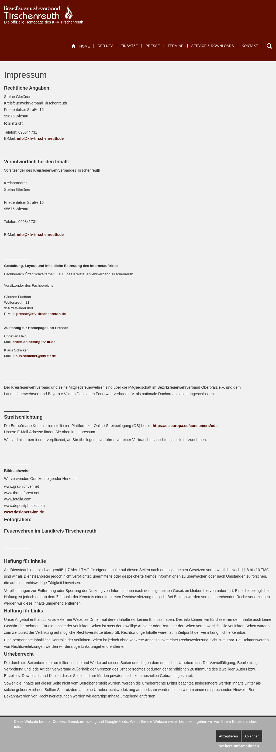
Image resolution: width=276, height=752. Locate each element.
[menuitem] (81, 46)
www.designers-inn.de (24, 512)
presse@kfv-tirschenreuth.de (41, 314)
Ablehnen (251, 736)
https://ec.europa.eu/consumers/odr (185, 426)
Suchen (269, 45)
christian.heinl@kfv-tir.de (34, 342)
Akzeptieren (228, 736)
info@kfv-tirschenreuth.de (40, 138)
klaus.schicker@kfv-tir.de (34, 356)
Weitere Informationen (239, 746)
